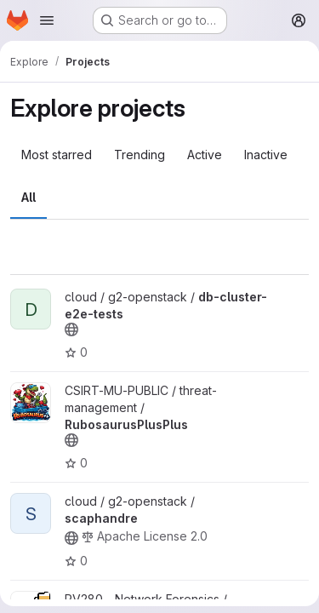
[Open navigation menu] (46, 20)
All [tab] (28, 197)
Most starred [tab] (56, 154)
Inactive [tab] (266, 154)
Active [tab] (204, 154)
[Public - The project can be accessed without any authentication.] (71, 329)
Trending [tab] (139, 154)
